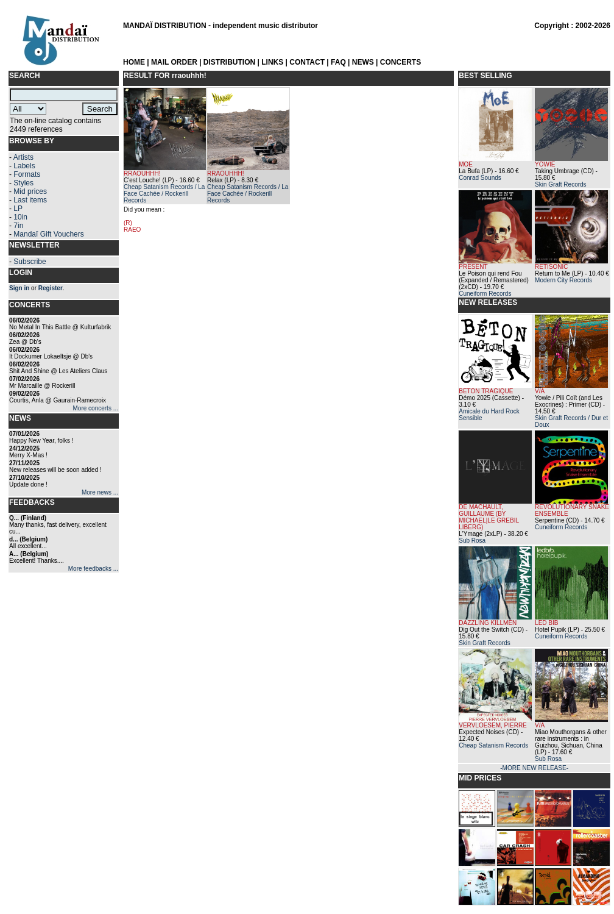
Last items (30, 200)
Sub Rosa (472, 540)
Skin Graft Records (560, 184)
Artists (23, 157)
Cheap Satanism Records (493, 745)
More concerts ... (95, 408)
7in (18, 225)
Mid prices (30, 191)
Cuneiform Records (485, 293)
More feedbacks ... (93, 568)
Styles (23, 183)
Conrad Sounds (480, 177)
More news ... (100, 492)
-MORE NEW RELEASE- (534, 768)
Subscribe (29, 261)
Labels (24, 166)
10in (20, 217)
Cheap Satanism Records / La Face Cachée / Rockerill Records (164, 194)
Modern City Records (563, 280)
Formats (26, 174)
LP (18, 208)
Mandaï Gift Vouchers (48, 234)
